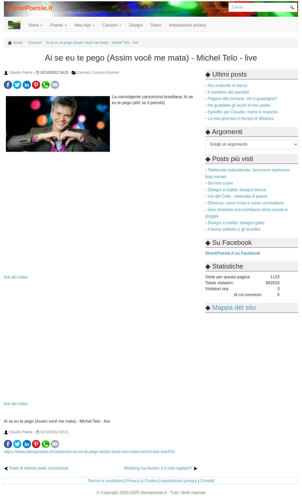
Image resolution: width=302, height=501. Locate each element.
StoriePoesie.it (29, 8)
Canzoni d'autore (105, 72)
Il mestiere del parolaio (228, 92)
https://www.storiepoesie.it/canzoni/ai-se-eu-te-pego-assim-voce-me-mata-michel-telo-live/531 (89, 451)
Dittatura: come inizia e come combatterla (245, 203)
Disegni (136, 25)
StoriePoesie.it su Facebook (232, 253)
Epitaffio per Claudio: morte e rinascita (242, 112)
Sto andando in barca (227, 85)
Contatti (207, 481)
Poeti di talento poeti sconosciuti (36, 468)
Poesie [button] (58, 25)
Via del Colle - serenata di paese (237, 196)
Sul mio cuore (220, 183)
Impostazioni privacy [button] (187, 25)
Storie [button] (35, 25)
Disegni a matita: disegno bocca (237, 190)
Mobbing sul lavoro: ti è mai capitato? (161, 468)
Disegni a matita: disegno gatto (236, 223)
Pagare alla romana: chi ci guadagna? (242, 98)
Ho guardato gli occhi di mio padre (239, 105)
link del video (16, 277)
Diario (156, 25)
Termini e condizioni (105, 481)
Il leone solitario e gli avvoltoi (234, 229)
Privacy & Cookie (141, 481)
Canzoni (83, 72)
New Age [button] (85, 25)
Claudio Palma (20, 72)
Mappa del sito (234, 307)
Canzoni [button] (111, 25)
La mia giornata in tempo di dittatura (240, 118)
